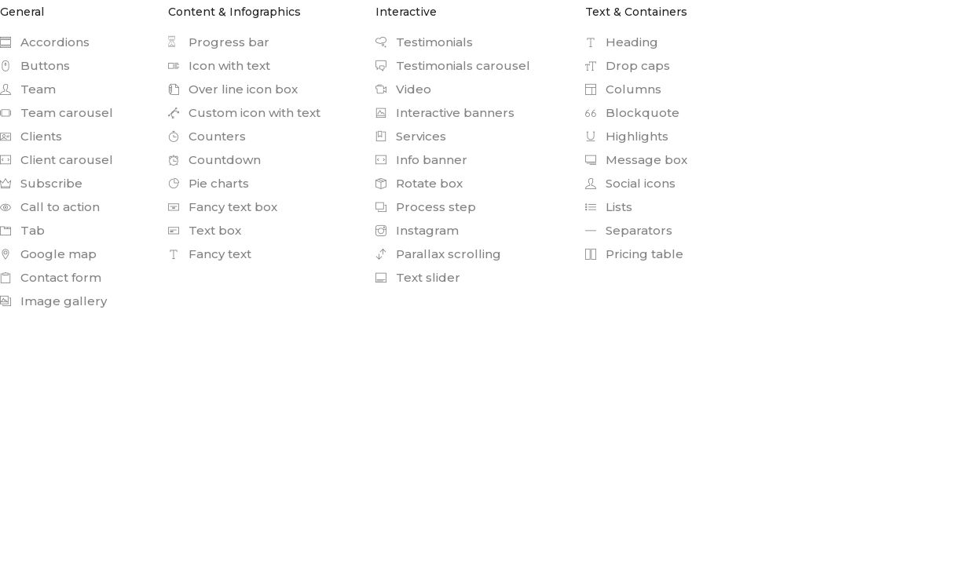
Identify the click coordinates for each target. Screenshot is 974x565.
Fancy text (209, 253)
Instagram (417, 230)
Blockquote (632, 112)
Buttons (35, 65)
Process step (425, 206)
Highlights (626, 136)
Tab (22, 230)
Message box (636, 159)
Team (28, 89)
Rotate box (419, 183)
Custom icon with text (244, 112)
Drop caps (627, 65)
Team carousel (56, 112)
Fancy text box (222, 206)
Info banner (421, 159)
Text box (204, 230)
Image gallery (53, 300)
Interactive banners (444, 112)
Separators (628, 230)
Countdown (214, 159)
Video (403, 89)
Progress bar (218, 42)
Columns (623, 89)
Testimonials (424, 42)
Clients (31, 136)
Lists (608, 206)
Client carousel (56, 159)
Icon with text (219, 65)
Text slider (417, 277)
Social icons (630, 183)
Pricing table (634, 253)
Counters (207, 136)
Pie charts (208, 183)
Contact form (50, 277)
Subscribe (41, 183)
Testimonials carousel (452, 65)
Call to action (50, 206)
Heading (621, 42)
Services (410, 136)
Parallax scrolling (438, 253)
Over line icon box (233, 89)
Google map (48, 253)
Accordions (45, 42)
